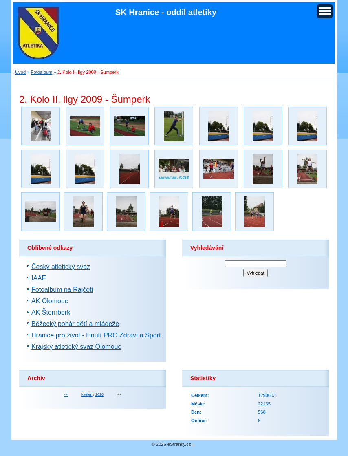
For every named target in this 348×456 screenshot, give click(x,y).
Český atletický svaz (60, 266)
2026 (99, 394)
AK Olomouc (49, 300)
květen (86, 394)
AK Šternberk (50, 312)
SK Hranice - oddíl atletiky (166, 12)
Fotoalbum (42, 72)
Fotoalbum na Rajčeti (62, 289)
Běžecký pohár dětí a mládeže (75, 323)
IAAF (38, 278)
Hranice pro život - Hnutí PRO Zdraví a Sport (96, 335)
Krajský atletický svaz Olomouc (76, 346)
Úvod (20, 72)
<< (66, 394)
